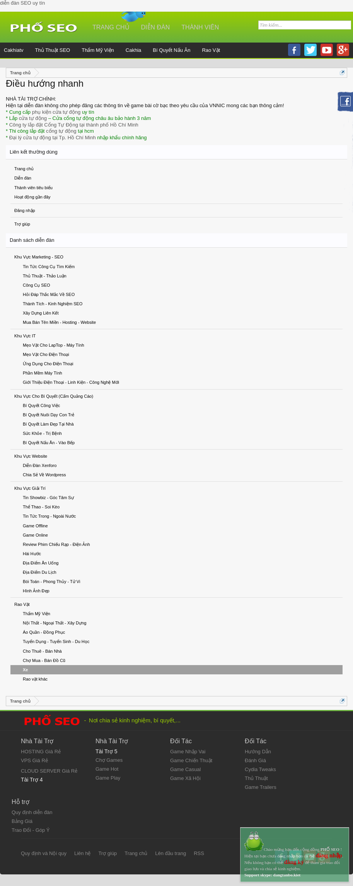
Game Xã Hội (185, 778)
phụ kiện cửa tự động (56, 112)
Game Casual (185, 769)
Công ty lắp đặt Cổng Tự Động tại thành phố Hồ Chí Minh (73, 125)
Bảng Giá (22, 821)
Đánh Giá (255, 760)
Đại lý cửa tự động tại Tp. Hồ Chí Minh (52, 137)
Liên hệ (82, 853)
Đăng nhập (24, 210)
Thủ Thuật (256, 778)
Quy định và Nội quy (44, 853)
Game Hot (106, 769)
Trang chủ (24, 168)
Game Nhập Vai (187, 751)
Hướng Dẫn (258, 751)
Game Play (107, 778)
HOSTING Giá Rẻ (41, 751)
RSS (199, 853)
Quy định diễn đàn (32, 812)
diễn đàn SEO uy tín (22, 3)
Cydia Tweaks (260, 769)
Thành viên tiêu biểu (33, 187)
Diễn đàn (22, 178)
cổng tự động (61, 131)
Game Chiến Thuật (191, 760)
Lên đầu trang (170, 853)
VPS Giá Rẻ (34, 760)
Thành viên (200, 27)
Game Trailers (260, 787)
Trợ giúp (22, 224)
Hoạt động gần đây (32, 197)
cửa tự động (33, 118)
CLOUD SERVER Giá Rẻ (49, 771)
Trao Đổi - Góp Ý (31, 830)
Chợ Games (109, 760)
